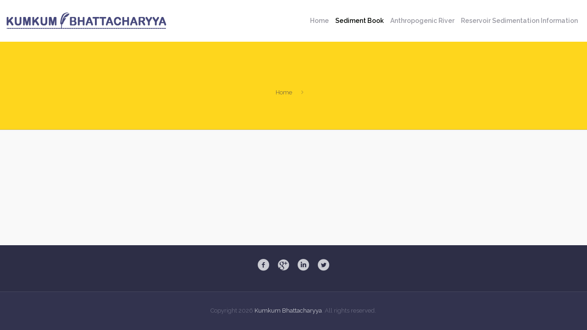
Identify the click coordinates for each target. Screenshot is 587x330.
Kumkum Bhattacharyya (288, 310)
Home (284, 92)
